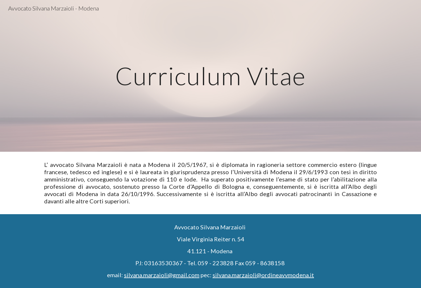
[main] (210, 75)
